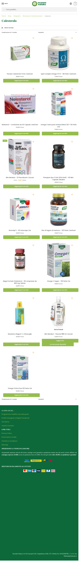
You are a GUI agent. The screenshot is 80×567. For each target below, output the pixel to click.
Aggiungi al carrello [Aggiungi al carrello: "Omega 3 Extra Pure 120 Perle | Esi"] (21, 396)
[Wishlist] (33, 38)
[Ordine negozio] (57, 32)
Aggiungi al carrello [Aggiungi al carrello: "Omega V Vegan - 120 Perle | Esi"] (60, 290)
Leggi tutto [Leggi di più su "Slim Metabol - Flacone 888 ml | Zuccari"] (60, 341)
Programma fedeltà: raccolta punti (15, 415)
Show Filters (7, 28)
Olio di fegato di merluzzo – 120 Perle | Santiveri (58, 231)
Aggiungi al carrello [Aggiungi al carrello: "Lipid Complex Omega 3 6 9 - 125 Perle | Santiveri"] (60, 81)
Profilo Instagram (8, 418)
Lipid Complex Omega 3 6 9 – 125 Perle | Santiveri (58, 74)
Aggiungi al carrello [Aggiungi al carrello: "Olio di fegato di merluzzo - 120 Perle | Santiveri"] (60, 237)
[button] (75, 3)
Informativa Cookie (9, 438)
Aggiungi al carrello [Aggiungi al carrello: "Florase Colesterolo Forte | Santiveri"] (21, 81)
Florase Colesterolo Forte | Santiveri (20, 74)
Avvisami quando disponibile (57, 345)
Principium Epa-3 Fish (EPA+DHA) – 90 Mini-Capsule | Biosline (58, 179)
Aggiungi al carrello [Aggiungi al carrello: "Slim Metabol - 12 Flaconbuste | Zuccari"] (21, 187)
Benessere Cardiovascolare (32, 16)
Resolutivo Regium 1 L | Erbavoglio (20, 334)
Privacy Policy (7, 434)
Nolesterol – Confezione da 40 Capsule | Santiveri (20, 125)
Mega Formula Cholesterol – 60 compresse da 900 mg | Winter (20, 282)
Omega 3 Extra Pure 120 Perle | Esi (20, 389)
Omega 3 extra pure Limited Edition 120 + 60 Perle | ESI (58, 126)
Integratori (17, 16)
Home (4, 16)
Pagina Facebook (22, 418)
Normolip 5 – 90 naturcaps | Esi (20, 231)
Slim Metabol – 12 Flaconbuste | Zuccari (20, 178)
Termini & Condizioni (9, 441)
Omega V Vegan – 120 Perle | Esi (58, 281)
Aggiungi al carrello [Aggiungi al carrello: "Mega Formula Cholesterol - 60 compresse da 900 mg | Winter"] (21, 290)
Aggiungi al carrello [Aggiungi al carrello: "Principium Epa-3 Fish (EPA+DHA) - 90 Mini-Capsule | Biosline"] (60, 187)
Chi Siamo (5, 422)
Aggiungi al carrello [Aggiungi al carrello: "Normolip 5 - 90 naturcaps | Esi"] (21, 237)
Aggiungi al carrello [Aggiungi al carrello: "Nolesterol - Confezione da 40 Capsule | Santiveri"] (21, 134)
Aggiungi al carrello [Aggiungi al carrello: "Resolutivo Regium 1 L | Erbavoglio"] (21, 345)
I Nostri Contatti (8, 426)
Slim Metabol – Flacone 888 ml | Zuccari (58, 334)
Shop (9, 16)
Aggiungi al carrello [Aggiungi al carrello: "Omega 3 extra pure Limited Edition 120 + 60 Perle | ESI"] (60, 134)
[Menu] (5, 3)
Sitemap (5, 445)
